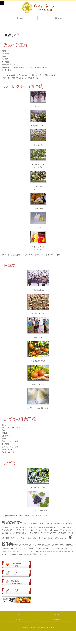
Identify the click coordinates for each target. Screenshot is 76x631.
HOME (20, 615)
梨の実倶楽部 (56, 619)
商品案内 (56, 615)
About (20, 18)
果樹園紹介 (20, 619)
